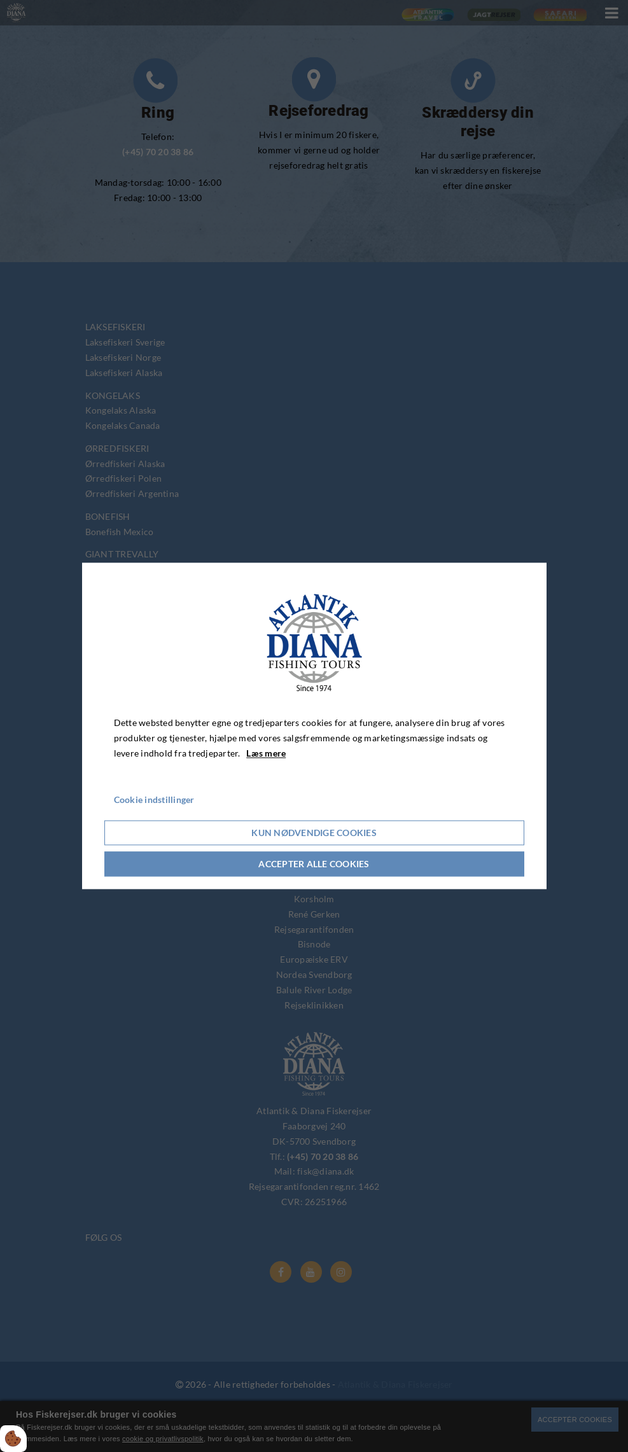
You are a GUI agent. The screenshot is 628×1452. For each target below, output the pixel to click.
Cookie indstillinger (154, 800)
